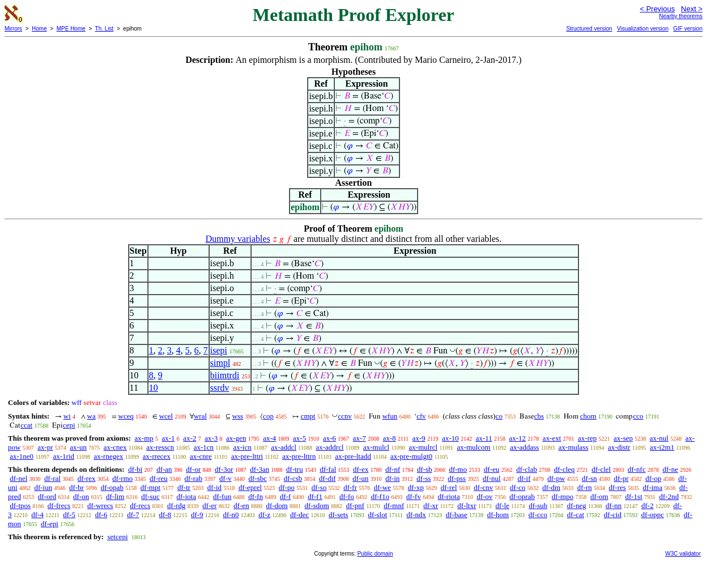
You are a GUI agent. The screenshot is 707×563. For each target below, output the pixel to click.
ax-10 (450, 438)
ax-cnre (201, 456)
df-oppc (652, 514)
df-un (360, 478)
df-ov (484, 496)
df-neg (576, 505)
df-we (382, 487)
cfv (421, 416)
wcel (166, 416)
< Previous (657, 9)
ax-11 (484, 438)
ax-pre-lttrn (299, 456)
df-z (264, 514)
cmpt (308, 416)
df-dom (277, 505)
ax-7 (359, 438)
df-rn (584, 487)
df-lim (115, 496)
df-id (214, 487)
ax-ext (552, 438)
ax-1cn (204, 447)
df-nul (492, 478)
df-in (392, 478)
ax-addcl (283, 447)
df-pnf (355, 505)
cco (638, 416)
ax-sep (623, 438)
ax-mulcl (376, 447)
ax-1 (168, 438)
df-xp (416, 487)
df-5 (69, 514)
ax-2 (189, 438)
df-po (287, 487)
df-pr (621, 478)
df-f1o (380, 496)
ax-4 (269, 438)
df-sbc (258, 478)
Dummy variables (238, 239)
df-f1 (315, 496)
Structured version (589, 28)
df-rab (194, 478)
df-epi (49, 523)
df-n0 (230, 514)
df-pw (556, 478)
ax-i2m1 (662, 447)
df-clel (601, 469)
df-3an (259, 469)
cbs (539, 416)
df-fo (346, 496)
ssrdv (219, 388)
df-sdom (317, 505)
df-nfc (637, 469)
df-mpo (562, 496)
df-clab (526, 469)
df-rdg (176, 505)
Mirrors (13, 28)
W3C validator (683, 554)
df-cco (538, 514)
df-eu (491, 469)
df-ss (423, 478)
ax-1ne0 (21, 456)
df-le (503, 505)
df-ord (47, 496)
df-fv (413, 496)
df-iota (187, 496)
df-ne (670, 469)
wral (200, 416)
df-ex (360, 469)
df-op (653, 478)
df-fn (255, 496)
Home (39, 28)
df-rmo (122, 478)
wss (238, 416)
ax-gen (236, 438)
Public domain (375, 554)
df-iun (43, 487)
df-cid (612, 514)
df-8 (165, 514)
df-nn (613, 505)
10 (153, 388)
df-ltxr (466, 505)
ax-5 (299, 438)
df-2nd (669, 496)
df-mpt (150, 487)
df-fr (350, 487)
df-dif (327, 478)
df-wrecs (100, 505)
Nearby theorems (680, 16)
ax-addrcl (330, 447)
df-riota (449, 496)
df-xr (430, 505)
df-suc (150, 496)
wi (67, 416)
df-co (517, 487)
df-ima (653, 487)
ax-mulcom (474, 447)
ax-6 (329, 438)
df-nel (18, 478)
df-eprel (250, 487)
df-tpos (20, 505)
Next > (691, 9)
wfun (390, 416)
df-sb (424, 469)
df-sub (538, 505)
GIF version (687, 28)
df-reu (159, 478)
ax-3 (211, 438)
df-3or (224, 469)
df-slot (377, 514)
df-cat (575, 514)
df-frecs (59, 505)
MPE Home (71, 28)
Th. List (104, 28)
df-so (319, 487)
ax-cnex (115, 447)
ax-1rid (64, 456)
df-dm (551, 487)
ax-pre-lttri (247, 456)
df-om (599, 496)
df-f (285, 496)
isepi (218, 350)
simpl (220, 363)
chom (588, 416)
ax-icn (242, 447)
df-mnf (394, 505)
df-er (209, 505)
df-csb (293, 478)
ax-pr (45, 447)
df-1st (633, 496)
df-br (76, 487)
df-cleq (564, 469)
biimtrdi (225, 375)
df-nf (392, 469)
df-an (164, 469)
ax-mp (144, 438)
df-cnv (483, 487)
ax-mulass (574, 447)
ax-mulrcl (423, 447)
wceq (126, 416)
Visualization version (642, 28)
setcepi (117, 536)
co (499, 416)
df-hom (498, 514)
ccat (26, 425)
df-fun (222, 496)
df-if (523, 478)
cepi (69, 425)
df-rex (87, 478)
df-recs (140, 505)
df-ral (52, 478)
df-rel (449, 487)
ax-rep (587, 438)
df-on (81, 496)
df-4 (37, 514)
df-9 (197, 514)
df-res (617, 487)
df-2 (647, 505)
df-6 (101, 514)
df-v (225, 478)
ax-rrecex (157, 456)
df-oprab (522, 496)
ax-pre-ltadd (353, 456)
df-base (456, 514)
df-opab (112, 487)
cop (268, 416)
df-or (193, 469)
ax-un (78, 447)
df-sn (589, 478)
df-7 (133, 514)
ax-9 (418, 438)
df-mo (458, 469)
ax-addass (524, 447)
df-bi (135, 469)
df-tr (183, 487)
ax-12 (517, 438)
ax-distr (619, 447)
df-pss (457, 478)
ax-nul (659, 438)
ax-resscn (160, 447)
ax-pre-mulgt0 (411, 456)
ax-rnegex (108, 456)
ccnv (345, 416)
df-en (241, 505)
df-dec (299, 514)
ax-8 (389, 438)
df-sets (338, 514)
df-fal (328, 469)
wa (91, 416)
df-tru (294, 469)
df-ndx (416, 514)
